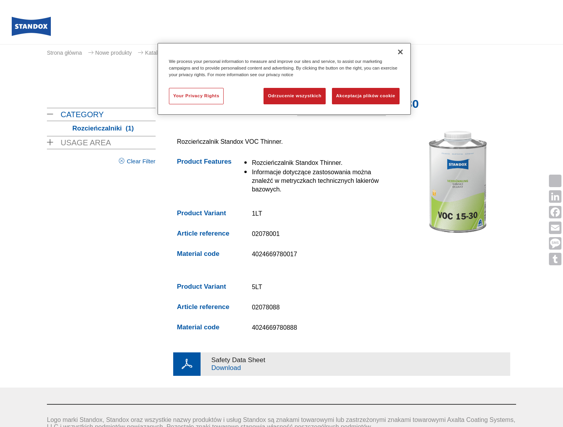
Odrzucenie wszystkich (294, 95)
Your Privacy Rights (196, 95)
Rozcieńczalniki (103, 128)
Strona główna (64, 53)
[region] (284, 79)
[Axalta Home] (31, 28)
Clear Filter (141, 161)
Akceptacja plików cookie (365, 95)
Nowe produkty (113, 53)
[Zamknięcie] (400, 52)
